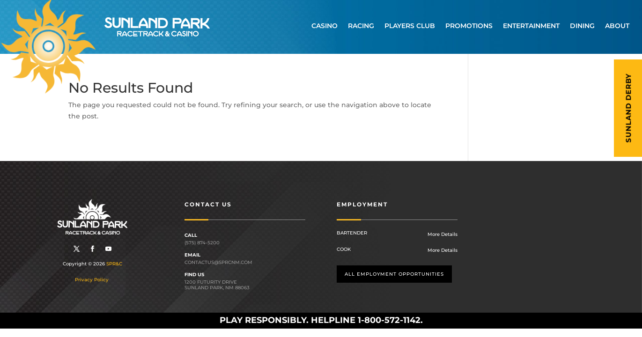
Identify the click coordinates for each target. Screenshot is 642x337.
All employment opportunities (394, 274)
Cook (344, 249)
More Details (443, 234)
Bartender (352, 233)
